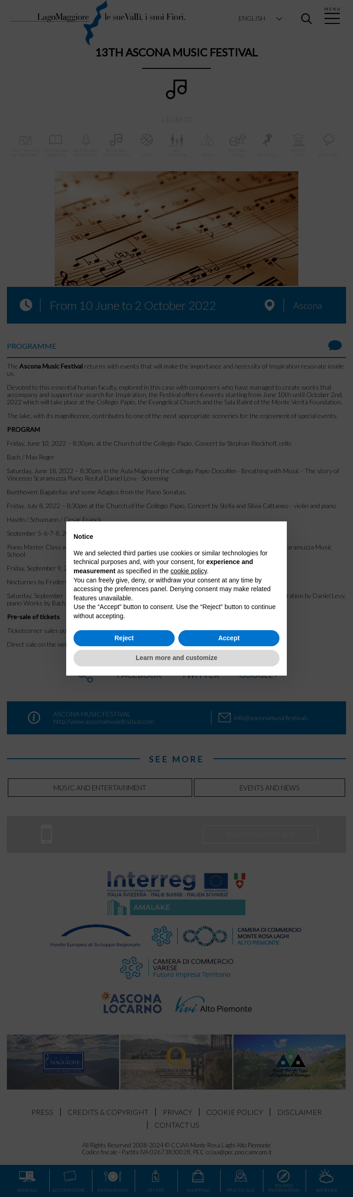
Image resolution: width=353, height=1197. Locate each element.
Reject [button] (124, 638)
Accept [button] (229, 638)
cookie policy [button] (189, 571)
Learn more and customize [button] (176, 657)
